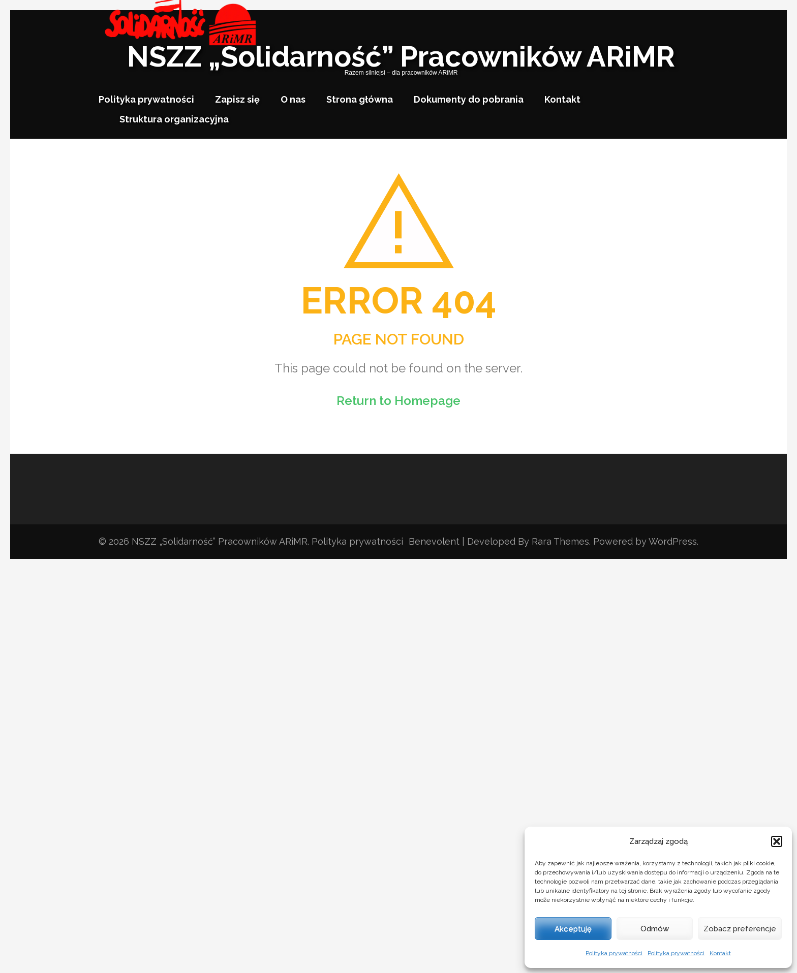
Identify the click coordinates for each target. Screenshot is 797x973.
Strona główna (359, 99)
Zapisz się (237, 99)
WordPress (673, 541)
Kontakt (720, 953)
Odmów (654, 928)
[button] (777, 841)
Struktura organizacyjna (174, 119)
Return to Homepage (398, 400)
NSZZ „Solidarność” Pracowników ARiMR (401, 56)
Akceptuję (573, 928)
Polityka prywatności (614, 953)
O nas (293, 99)
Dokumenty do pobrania (469, 99)
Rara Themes (560, 541)
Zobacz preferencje (739, 928)
